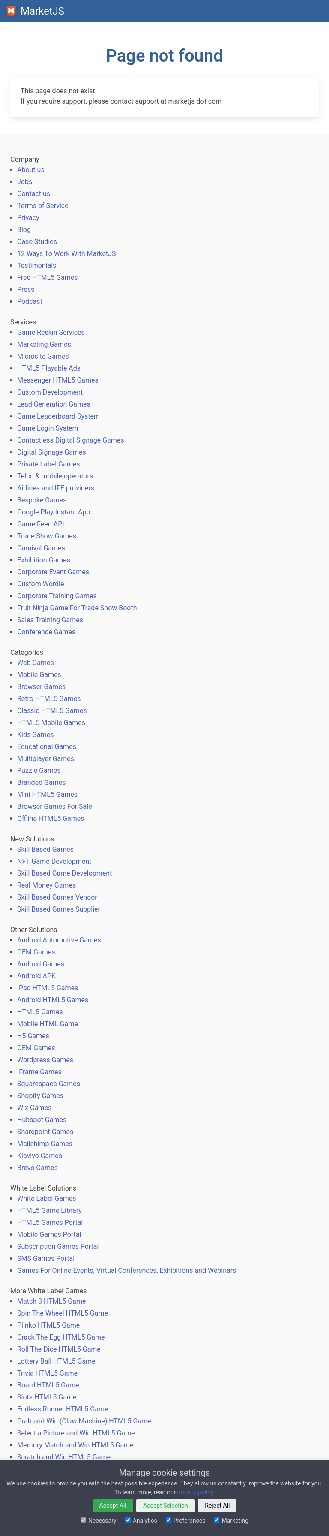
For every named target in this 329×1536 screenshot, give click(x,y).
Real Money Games (46, 885)
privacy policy (195, 1492)
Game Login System (47, 428)
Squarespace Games (48, 1084)
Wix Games (34, 1108)
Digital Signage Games (51, 452)
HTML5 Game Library (49, 1210)
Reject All (217, 1505)
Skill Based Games (45, 849)
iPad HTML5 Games (47, 988)
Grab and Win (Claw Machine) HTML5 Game (84, 1421)
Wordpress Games (45, 1060)
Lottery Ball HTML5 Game (56, 1361)
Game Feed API (40, 524)
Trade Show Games (46, 536)
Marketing (231, 1520)
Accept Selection (165, 1505)
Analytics (141, 1520)
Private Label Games (48, 464)
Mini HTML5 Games (47, 794)
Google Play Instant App (53, 512)
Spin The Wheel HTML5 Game (62, 1313)
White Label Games (46, 1198)
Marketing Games (44, 344)
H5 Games (33, 1036)
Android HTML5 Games (52, 1000)
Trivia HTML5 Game (47, 1373)
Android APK (36, 976)
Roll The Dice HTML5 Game (59, 1349)
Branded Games (41, 782)
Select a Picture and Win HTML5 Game (76, 1433)
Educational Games (46, 747)
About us (31, 170)
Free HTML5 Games (47, 277)
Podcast (29, 301)
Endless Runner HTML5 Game (62, 1409)
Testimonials (36, 265)
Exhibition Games (43, 560)
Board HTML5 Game (48, 1385)
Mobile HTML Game (47, 1024)
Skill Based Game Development (64, 873)
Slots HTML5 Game (46, 1397)
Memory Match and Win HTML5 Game (75, 1445)
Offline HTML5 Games (50, 818)
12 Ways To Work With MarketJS (66, 254)
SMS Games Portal (46, 1258)
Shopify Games (40, 1096)
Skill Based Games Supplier (58, 909)
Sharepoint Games (45, 1132)
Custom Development (50, 392)
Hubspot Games (41, 1120)
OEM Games (36, 952)
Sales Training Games (50, 620)
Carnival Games (41, 548)
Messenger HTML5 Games (58, 380)
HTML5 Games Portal (50, 1222)
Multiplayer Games (45, 759)
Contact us (33, 194)
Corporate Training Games (57, 596)
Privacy (28, 218)
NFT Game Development (54, 861)
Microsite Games (43, 356)
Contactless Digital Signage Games (70, 440)
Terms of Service (43, 206)
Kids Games (35, 735)
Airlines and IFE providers (55, 488)
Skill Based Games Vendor (57, 897)
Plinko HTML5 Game (48, 1325)
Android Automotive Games (59, 940)
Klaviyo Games (39, 1156)
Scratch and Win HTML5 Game (64, 1457)
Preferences (186, 1520)
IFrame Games (39, 1072)
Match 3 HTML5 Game (51, 1301)
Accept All (112, 1505)
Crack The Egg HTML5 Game (61, 1337)
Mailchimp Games (44, 1144)
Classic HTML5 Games (52, 711)
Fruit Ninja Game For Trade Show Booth (77, 608)
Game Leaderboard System (58, 416)
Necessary (99, 1520)
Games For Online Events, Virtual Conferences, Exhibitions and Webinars (126, 1270)
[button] (318, 11)
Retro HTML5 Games (49, 699)
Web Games (35, 663)
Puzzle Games (39, 771)
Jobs (24, 182)
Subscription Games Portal (58, 1246)
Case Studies (37, 242)
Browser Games (41, 687)
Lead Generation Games (53, 404)
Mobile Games (39, 675)
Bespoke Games (42, 500)
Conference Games (46, 632)
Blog (24, 230)
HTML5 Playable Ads (49, 368)
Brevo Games (37, 1168)
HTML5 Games (40, 1012)
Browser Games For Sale (54, 806)
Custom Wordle (40, 584)
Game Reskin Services (51, 332)
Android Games (40, 964)
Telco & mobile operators (55, 476)
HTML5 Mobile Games (51, 723)
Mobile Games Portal (49, 1234)
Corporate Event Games (53, 572)
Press (25, 289)
